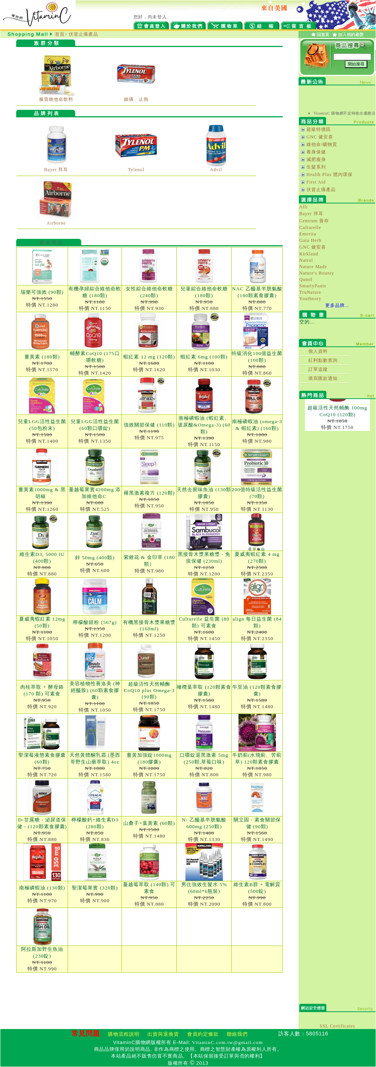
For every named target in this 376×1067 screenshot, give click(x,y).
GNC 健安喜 (319, 137)
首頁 (60, 34)
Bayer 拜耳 (56, 169)
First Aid (316, 182)
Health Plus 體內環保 (329, 174)
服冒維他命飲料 (56, 99)
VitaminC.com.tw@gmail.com (227, 1042)
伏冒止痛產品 (83, 34)
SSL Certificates (337, 1026)
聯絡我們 (237, 1034)
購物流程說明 (123, 1034)
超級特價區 (318, 129)
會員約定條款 (203, 1034)
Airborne (56, 223)
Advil (216, 169)
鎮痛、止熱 (136, 99)
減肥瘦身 (316, 159)
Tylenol (136, 169)
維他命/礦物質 (321, 144)
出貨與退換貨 (163, 1034)
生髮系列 (316, 167)
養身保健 (316, 152)
